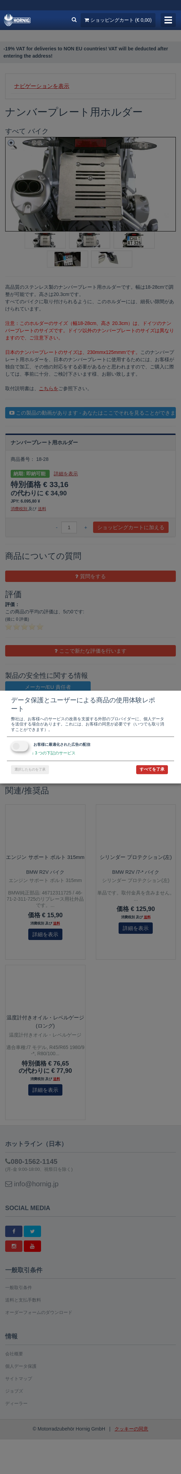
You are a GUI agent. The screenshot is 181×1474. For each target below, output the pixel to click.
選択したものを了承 (30, 769)
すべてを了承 (152, 769)
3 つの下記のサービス (54, 753)
